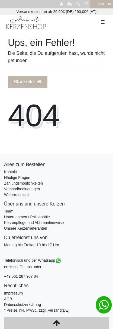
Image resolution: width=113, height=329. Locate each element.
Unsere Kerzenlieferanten (25, 228)
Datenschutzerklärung (22, 304)
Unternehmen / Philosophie (27, 217)
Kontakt (10, 172)
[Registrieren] (70, 4)
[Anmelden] (61, 4)
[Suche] (78, 4)
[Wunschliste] (86, 4)
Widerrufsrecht (16, 194)
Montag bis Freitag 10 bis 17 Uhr (31, 245)
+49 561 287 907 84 (21, 276)
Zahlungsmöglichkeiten (23, 183)
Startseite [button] (27, 81)
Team (8, 211)
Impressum (13, 293)
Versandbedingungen (22, 189)
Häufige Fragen (17, 177)
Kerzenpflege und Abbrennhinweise (34, 222)
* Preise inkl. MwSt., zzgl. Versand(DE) (36, 310)
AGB (8, 299)
